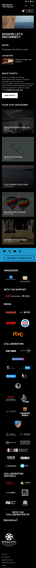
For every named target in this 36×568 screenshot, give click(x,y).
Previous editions (8, 562)
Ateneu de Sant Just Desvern (23, 61)
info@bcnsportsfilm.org (14, 90)
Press (4, 565)
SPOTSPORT (6, 557)
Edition (4, 554)
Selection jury (7, 560)
